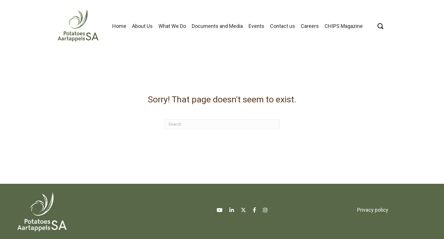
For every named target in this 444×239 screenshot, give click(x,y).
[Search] (222, 124)
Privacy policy (372, 210)
